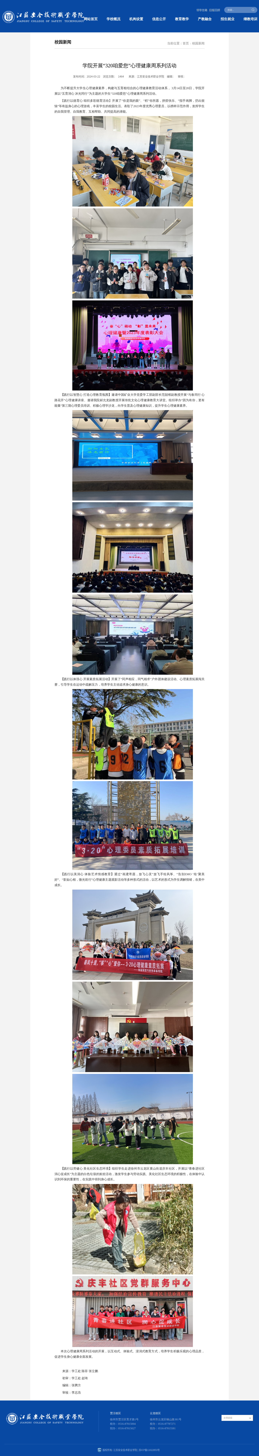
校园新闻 (198, 43)
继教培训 (250, 19)
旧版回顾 (214, 10)
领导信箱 (201, 10)
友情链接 (227, 1417)
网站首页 (91, 19)
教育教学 (182, 19)
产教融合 (205, 19)
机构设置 (136, 19)
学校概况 (113, 19)
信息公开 (159, 19)
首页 (186, 43)
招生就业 (227, 19)
